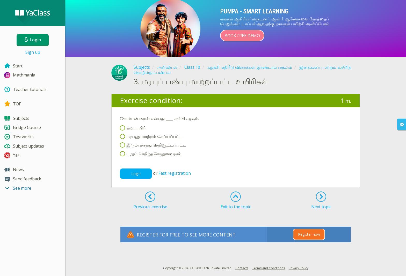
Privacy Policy (298, 268)
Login (136, 173)
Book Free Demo (242, 36)
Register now (309, 234)
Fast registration (174, 173)
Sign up (32, 52)
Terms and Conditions (268, 268)
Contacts (241, 268)
